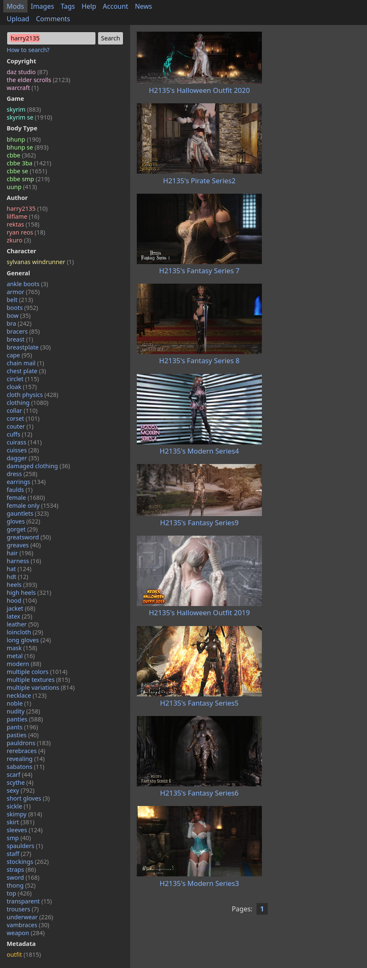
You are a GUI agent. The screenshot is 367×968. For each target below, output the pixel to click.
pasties (23, 735)
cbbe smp (28, 179)
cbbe (21, 155)
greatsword (29, 537)
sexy (21, 790)
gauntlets (28, 513)
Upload (18, 18)
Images (42, 6)
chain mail (25, 363)
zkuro (19, 240)
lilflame (23, 216)
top (19, 893)
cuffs (19, 434)
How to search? (28, 50)
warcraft (22, 88)
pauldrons (29, 743)
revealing (26, 759)
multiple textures (38, 680)
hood (22, 600)
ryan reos (26, 232)
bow (18, 315)
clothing (27, 403)
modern (24, 664)
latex (19, 616)
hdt (17, 577)
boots (22, 308)
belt (20, 300)
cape (19, 355)
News (143, 6)
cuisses (23, 450)
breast (20, 339)
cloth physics (32, 395)
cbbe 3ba (29, 163)
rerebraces (26, 751)
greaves (24, 545)
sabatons (25, 767)
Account (115, 6)
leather (23, 624)
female (26, 497)
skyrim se (29, 117)
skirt (21, 822)
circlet (23, 379)
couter (20, 426)
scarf (20, 774)
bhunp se (27, 147)
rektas (23, 224)
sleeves (25, 830)
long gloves (29, 640)
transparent (29, 901)
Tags (68, 6)
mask (22, 648)
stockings (28, 862)
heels (22, 585)
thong (21, 885)
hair (20, 553)
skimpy (24, 814)
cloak (22, 387)
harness (24, 561)
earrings (26, 482)
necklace (27, 695)
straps (21, 869)
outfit (24, 954)
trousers (23, 909)
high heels (29, 592)
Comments (53, 18)
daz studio (27, 72)
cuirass (24, 442)
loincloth (25, 632)
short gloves (28, 798)
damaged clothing (38, 466)
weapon (26, 933)
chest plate (26, 371)
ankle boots (27, 284)
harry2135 (27, 208)
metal (21, 656)
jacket (21, 608)
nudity (23, 711)
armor (23, 292)
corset (23, 418)
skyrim (24, 109)
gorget (22, 529)
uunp (22, 187)
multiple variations (41, 687)
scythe (20, 782)
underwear (30, 917)
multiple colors (37, 672)
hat (19, 569)
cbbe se (27, 171)
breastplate (29, 347)
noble (19, 703)
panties (25, 719)
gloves (23, 521)
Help (89, 6)
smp (19, 838)
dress (22, 474)
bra (19, 323)
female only (32, 505)
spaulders (25, 846)
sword (23, 877)
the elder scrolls (38, 80)
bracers (23, 331)
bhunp (23, 139)
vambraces (28, 925)
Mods (15, 6)
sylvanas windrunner (40, 262)
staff (19, 854)
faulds (20, 490)
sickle (19, 806)
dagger (23, 458)
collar (22, 410)
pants (22, 727)
